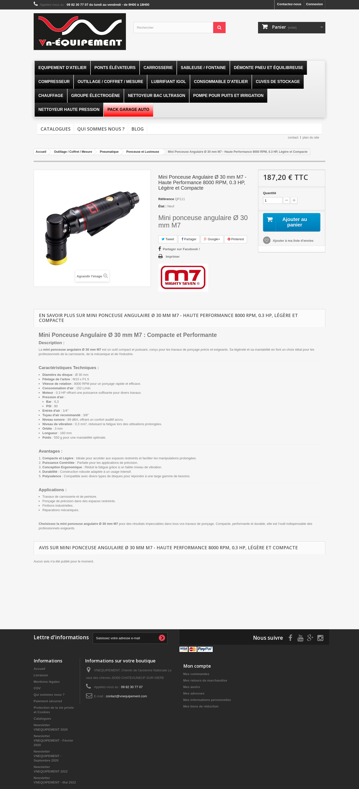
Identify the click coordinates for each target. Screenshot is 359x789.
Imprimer (173, 256)
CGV (37, 688)
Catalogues (56, 129)
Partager (188, 239)
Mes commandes (196, 674)
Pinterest (236, 239)
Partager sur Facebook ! (181, 249)
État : (162, 206)
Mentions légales (47, 682)
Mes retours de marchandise (205, 680)
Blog (137, 129)
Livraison (41, 675)
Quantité (269, 193)
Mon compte (197, 666)
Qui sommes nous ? (101, 129)
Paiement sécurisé (48, 701)
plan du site (311, 137)
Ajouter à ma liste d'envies (293, 240)
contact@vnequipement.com (126, 696)
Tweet (168, 239)
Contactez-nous (289, 4)
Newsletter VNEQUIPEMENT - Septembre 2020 (48, 756)
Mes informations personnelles (207, 700)
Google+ (212, 239)
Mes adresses (193, 693)
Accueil (39, 669)
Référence (166, 199)
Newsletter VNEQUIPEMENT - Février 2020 (53, 740)
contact (293, 137)
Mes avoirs (191, 687)
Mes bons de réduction (201, 706)
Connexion (314, 4)
